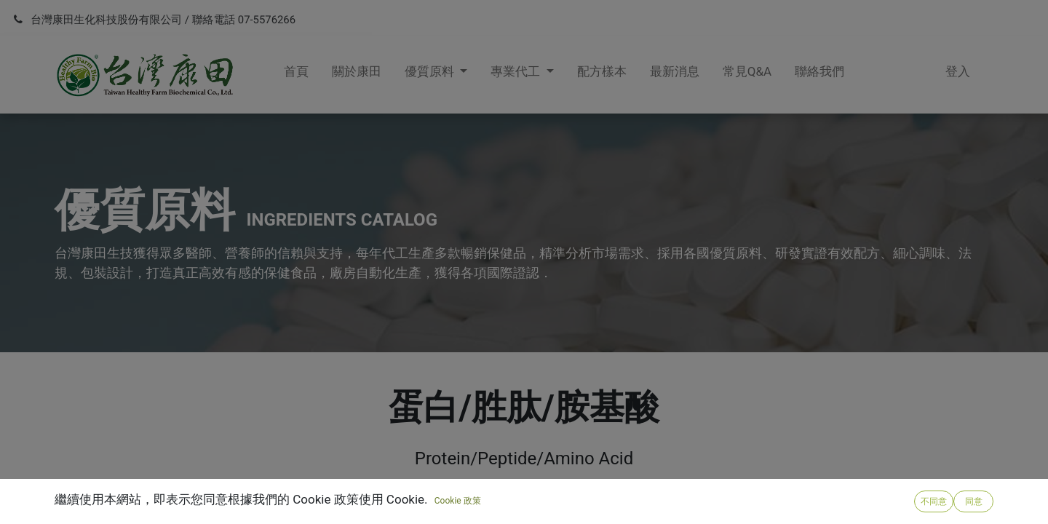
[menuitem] (296, 75)
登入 (957, 71)
